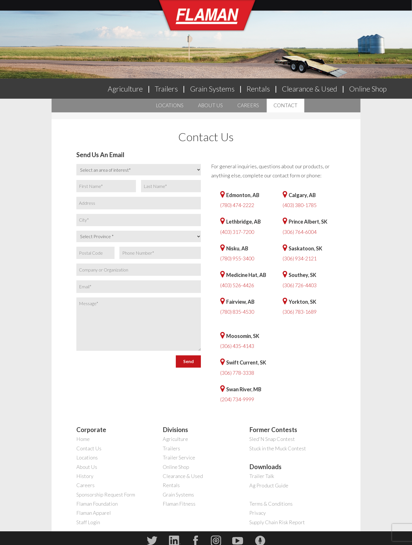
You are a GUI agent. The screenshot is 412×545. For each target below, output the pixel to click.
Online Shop (368, 88)
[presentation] (119, 364)
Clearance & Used (309, 88)
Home (83, 439)
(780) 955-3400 (237, 258)
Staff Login (88, 522)
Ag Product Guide (268, 485)
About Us (210, 105)
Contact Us (88, 448)
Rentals (258, 88)
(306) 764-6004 (300, 232)
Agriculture (125, 88)
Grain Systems (212, 88)
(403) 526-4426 (237, 285)
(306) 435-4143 (237, 346)
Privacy (257, 513)
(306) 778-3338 (237, 373)
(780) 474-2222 (237, 205)
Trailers (166, 88)
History (84, 476)
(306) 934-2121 (300, 258)
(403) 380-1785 (300, 205)
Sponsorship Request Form (105, 494)
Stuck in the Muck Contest (277, 448)
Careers (248, 105)
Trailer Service (179, 457)
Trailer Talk (261, 476)
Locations (169, 105)
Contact (285, 105)
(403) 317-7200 (237, 232)
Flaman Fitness (179, 504)
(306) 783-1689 (300, 312)
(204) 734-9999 (237, 399)
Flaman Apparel (93, 513)
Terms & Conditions (271, 504)
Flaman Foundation (97, 504)
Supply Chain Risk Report (277, 522)
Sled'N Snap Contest (272, 439)
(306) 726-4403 (300, 285)
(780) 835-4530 (237, 312)
